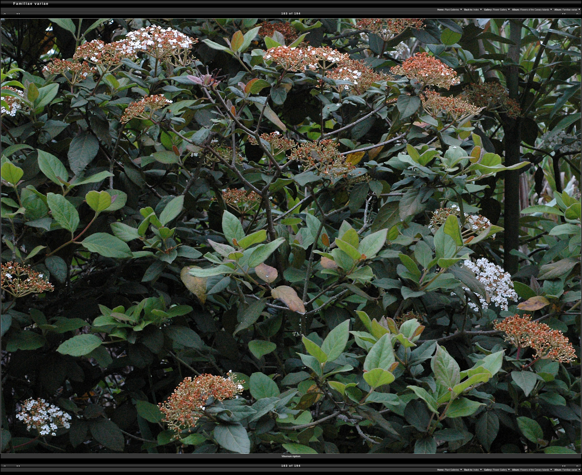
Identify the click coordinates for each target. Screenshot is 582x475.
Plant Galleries (453, 10)
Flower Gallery (501, 10)
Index (477, 10)
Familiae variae (572, 10)
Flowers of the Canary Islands (536, 10)
